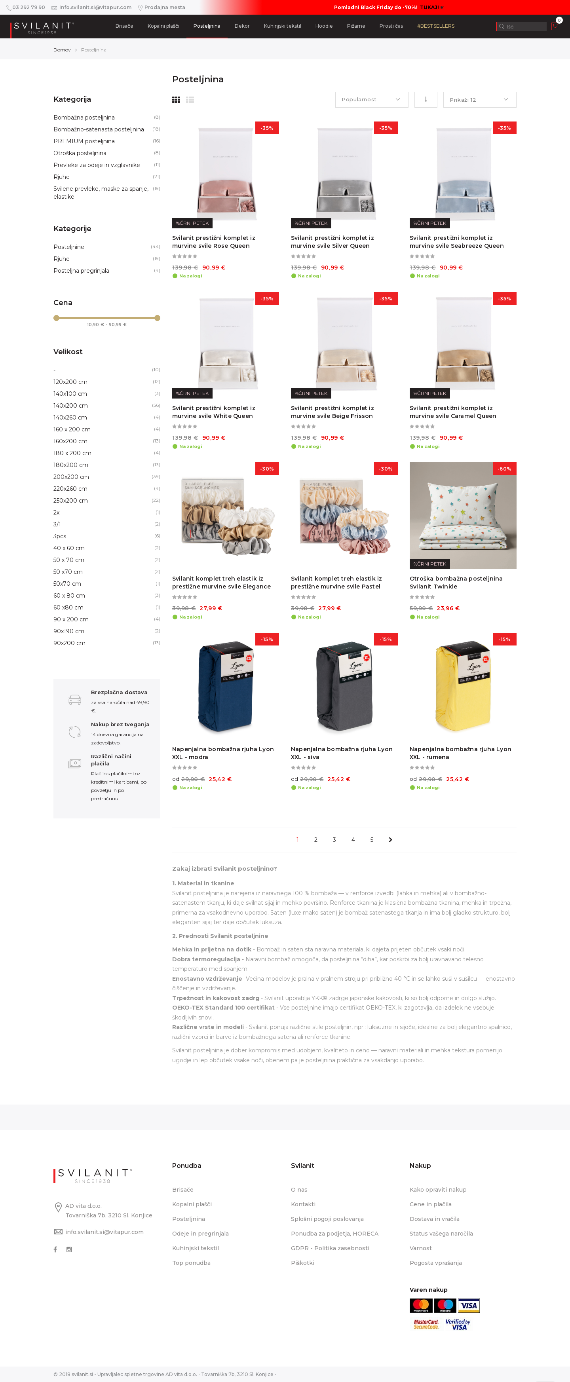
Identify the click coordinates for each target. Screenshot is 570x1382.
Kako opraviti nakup (438, 1189)
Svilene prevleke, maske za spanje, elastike (100, 192)
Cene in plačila (431, 1204)
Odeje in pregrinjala (200, 1233)
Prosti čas (391, 26)
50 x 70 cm (68, 560)
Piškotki (302, 1262)
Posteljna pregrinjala (81, 270)
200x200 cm (71, 476)
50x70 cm (67, 583)
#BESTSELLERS (435, 26)
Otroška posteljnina (79, 153)
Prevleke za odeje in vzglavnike (96, 165)
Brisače (124, 26)
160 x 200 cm (72, 429)
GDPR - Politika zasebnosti (330, 1248)
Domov (62, 50)
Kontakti (303, 1204)
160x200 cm (70, 441)
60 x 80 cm (69, 595)
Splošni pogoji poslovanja (327, 1219)
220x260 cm (70, 488)
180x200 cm (70, 465)
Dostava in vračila (435, 1219)
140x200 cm (70, 405)
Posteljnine (68, 247)
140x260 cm (70, 417)
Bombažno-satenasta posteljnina (98, 129)
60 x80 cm (68, 607)
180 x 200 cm (72, 453)
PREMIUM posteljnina (84, 141)
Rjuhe (61, 176)
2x (56, 512)
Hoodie (324, 26)
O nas (299, 1189)
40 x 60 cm (69, 548)
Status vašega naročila (441, 1233)
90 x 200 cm (71, 619)
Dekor (242, 26)
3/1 (57, 524)
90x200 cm (69, 643)
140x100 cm (70, 393)
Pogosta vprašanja (436, 1262)
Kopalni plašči (163, 26)
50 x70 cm (68, 571)
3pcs (59, 536)
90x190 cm (68, 631)
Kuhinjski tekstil (282, 26)
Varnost (421, 1248)
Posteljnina (207, 26)
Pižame (356, 26)
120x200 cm (70, 381)
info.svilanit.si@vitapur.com (104, 1232)
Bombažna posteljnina (84, 117)
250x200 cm (70, 500)
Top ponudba (191, 1262)
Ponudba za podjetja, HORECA (334, 1233)
